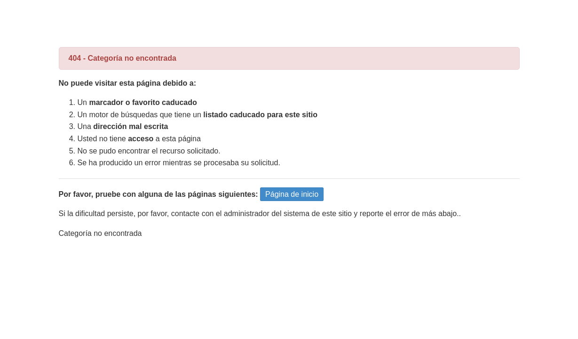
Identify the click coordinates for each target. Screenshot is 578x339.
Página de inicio (291, 194)
